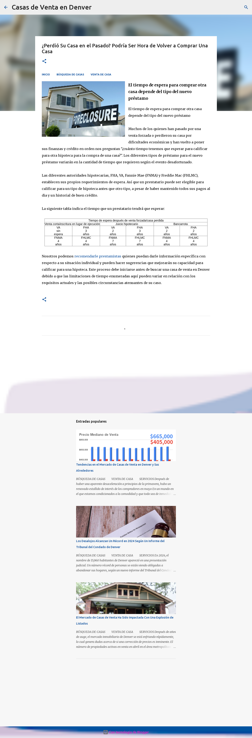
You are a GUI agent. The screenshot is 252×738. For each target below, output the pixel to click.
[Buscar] (246, 7)
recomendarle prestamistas (97, 256)
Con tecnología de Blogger (126, 732)
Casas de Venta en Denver (52, 7)
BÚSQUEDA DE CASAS (70, 74)
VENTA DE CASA (101, 74)
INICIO (46, 74)
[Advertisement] (126, 377)
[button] (44, 61)
